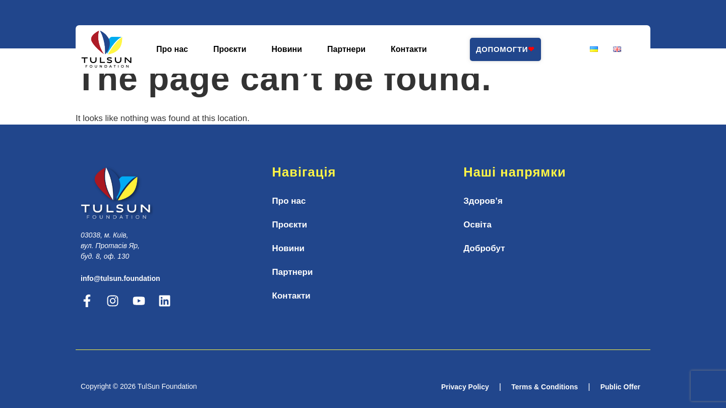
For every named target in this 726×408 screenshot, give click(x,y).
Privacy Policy (465, 387)
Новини (287, 49)
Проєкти (230, 49)
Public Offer (620, 387)
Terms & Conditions (544, 387)
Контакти (409, 49)
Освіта (477, 224)
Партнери (346, 49)
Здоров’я (483, 201)
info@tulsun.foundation (120, 278)
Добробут (484, 248)
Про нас (172, 49)
